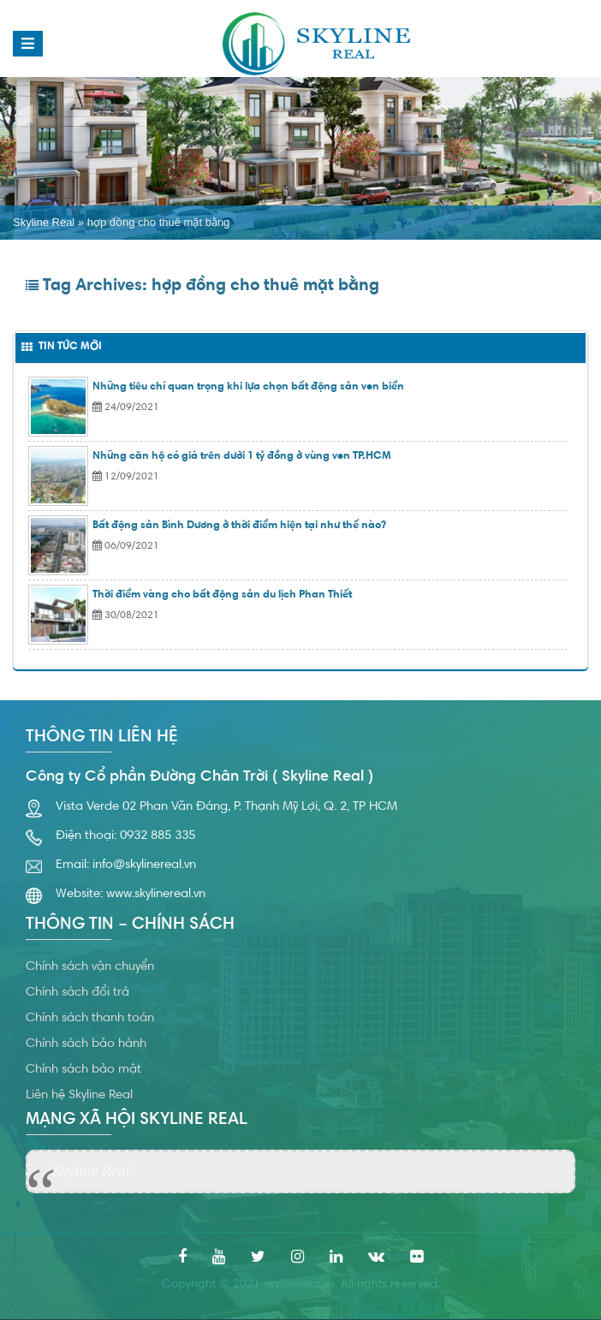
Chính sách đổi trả (77, 992)
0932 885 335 (157, 835)
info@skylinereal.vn (144, 865)
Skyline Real (43, 222)
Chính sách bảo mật (83, 1069)
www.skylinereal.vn (155, 894)
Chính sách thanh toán (90, 1018)
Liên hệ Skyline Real (79, 1095)
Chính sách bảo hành (86, 1044)
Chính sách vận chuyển (90, 966)
